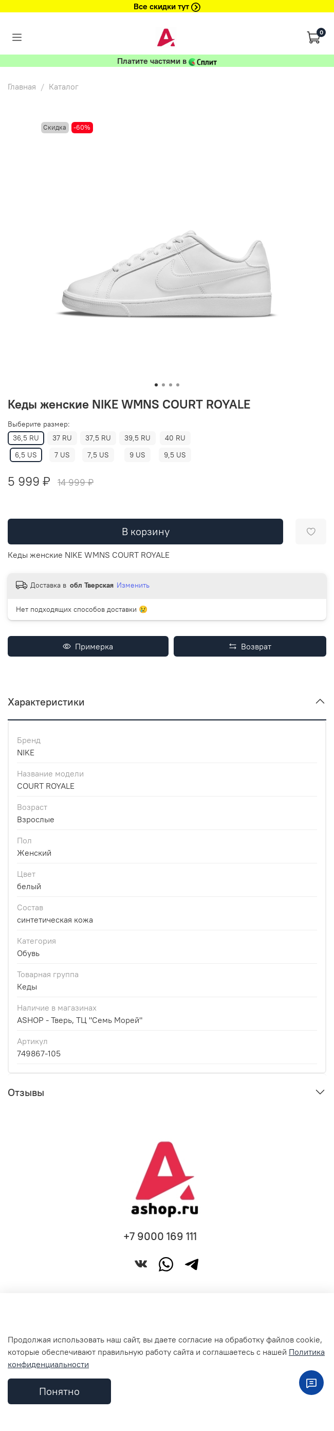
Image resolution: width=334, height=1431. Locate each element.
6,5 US (26, 455)
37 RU (62, 438)
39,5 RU (137, 438)
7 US (62, 455)
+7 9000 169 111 (160, 1236)
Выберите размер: (39, 424)
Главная (22, 86)
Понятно (59, 1391)
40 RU (175, 438)
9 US (137, 455)
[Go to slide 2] (163, 384)
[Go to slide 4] (177, 384)
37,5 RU (98, 438)
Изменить (133, 585)
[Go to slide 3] (170, 384)
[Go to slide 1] (156, 384)
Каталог (64, 86)
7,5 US (98, 455)
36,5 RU (26, 438)
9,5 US (175, 455)
